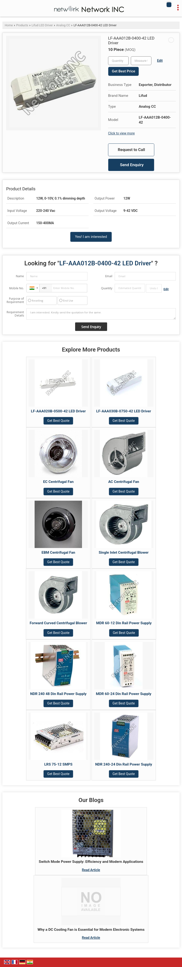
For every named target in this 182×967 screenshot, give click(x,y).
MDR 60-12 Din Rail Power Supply (124, 623)
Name (20, 276)
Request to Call (131, 149)
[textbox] (141, 60)
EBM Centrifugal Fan (58, 552)
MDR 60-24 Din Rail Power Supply (123, 694)
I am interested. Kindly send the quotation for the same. (101, 314)
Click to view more (121, 133)
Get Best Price (123, 71)
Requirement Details (15, 314)
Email (108, 276)
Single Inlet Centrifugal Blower (124, 552)
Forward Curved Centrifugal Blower (58, 623)
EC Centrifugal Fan (58, 482)
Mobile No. (16, 288)
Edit (160, 60)
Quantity (106, 288)
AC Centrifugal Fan (123, 482)
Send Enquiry (132, 164)
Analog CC (63, 25)
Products (22, 25)
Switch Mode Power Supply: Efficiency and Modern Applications (91, 862)
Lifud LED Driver (42, 25)
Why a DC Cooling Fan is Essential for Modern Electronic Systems (91, 929)
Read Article (91, 870)
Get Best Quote (58, 421)
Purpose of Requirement (15, 300)
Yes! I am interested (91, 237)
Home (9, 25)
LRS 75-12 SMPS (58, 764)
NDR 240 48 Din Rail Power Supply (58, 694)
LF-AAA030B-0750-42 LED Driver (123, 411)
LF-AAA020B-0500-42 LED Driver (58, 411)
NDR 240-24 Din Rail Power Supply (123, 764)
